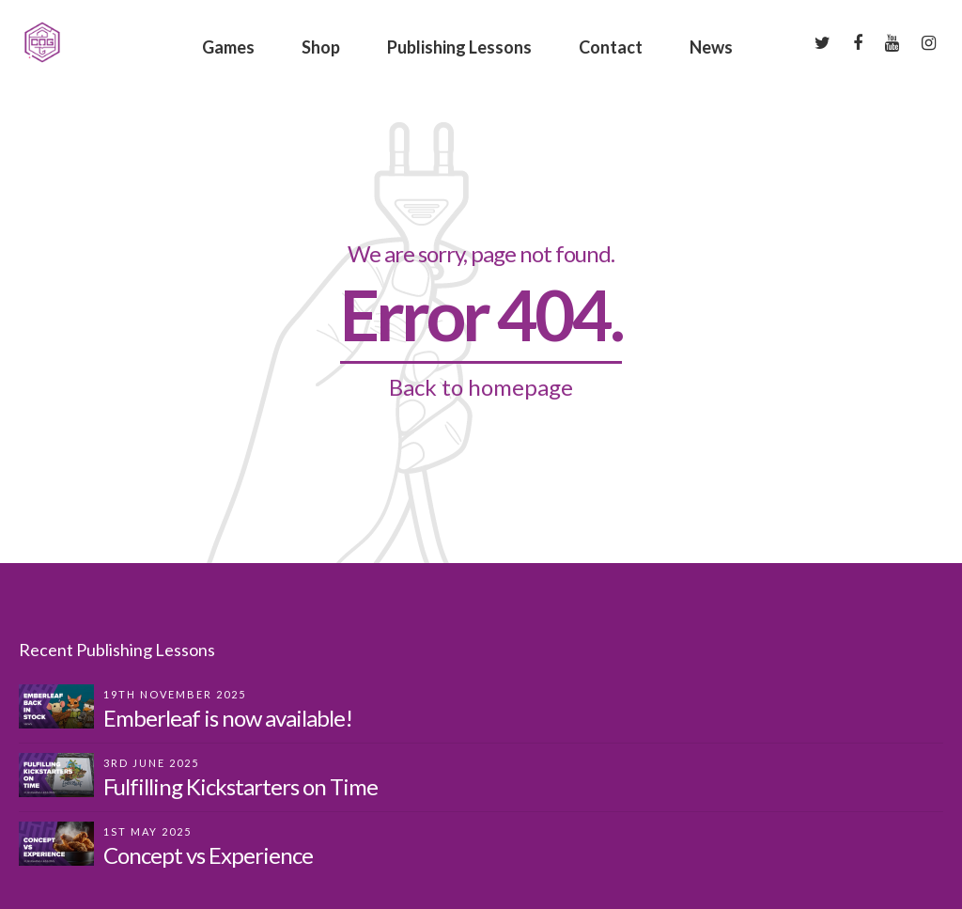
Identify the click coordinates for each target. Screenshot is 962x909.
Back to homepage (481, 386)
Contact (611, 47)
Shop (321, 47)
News (711, 47)
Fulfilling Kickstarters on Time (240, 786)
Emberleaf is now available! (227, 717)
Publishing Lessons (459, 47)
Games (228, 47)
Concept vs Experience (208, 855)
